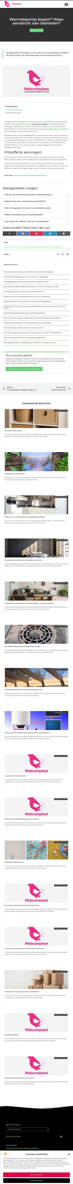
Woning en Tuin (36, 30)
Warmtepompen (56, 247)
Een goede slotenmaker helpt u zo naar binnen (19, 1078)
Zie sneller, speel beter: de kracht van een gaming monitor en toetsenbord (32, 333)
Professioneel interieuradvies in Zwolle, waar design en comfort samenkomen (29, 603)
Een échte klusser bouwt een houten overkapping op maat (23, 689)
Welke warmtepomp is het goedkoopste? (36, 214)
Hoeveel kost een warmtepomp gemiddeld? (36, 201)
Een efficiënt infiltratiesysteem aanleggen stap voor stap (22, 646)
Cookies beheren (36, 1180)
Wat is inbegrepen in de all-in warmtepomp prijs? (36, 208)
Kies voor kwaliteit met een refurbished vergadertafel (24, 338)
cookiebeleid (7, 1168)
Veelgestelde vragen (13, 113)
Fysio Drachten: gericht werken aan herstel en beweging (26, 277)
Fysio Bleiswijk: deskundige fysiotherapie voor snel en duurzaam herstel (31, 287)
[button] (69, 1154)
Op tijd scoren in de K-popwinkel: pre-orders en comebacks (27, 296)
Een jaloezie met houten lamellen (15, 776)
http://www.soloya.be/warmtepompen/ (30, 175)
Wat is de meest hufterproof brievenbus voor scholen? (22, 819)
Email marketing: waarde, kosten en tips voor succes (24, 328)
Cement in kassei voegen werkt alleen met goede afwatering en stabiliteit (32, 318)
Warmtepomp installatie (39, 247)
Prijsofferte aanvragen (14, 110)
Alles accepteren (36, 1175)
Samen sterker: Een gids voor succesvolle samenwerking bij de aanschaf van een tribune (35, 307)
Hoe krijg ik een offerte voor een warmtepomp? (36, 221)
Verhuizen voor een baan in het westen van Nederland (22, 991)
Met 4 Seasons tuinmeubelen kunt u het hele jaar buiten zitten (24, 948)
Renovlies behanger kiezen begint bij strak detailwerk (24, 313)
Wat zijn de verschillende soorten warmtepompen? (36, 194)
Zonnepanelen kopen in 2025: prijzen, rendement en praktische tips (30, 343)
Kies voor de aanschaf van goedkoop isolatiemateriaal (22, 905)
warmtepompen (22, 124)
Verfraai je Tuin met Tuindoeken (15, 474)
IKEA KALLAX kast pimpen (13, 430)
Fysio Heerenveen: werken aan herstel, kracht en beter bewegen (29, 272)
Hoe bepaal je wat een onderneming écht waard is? (23, 292)
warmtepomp (47, 122)
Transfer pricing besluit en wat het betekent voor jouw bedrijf (27, 323)
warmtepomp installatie (58, 129)
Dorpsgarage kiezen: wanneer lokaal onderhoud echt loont (26, 282)
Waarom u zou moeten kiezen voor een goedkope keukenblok (25, 517)
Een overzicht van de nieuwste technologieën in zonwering (23, 560)
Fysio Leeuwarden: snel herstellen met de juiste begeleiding (27, 301)
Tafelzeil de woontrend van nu (14, 862)
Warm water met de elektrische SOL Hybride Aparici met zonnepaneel (27, 733)
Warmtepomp (23, 247)
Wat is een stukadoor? (12, 1035)
